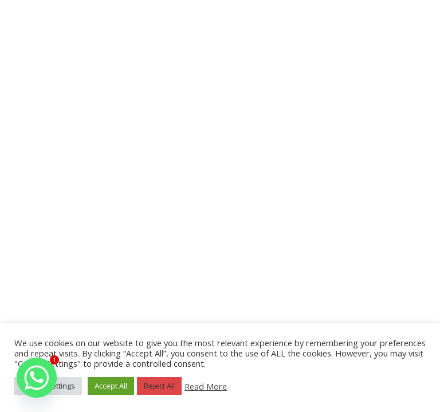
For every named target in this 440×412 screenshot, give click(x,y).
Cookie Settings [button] (48, 386)
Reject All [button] (159, 386)
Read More (205, 386)
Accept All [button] (111, 386)
